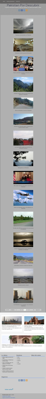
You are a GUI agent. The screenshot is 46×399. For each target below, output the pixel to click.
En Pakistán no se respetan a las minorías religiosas (23, 305)
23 (33, 309)
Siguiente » (38, 309)
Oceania (18, 363)
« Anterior (12, 309)
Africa (18, 357)
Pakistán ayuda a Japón (23, 285)
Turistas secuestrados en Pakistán (23, 35)
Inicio (4, 1)
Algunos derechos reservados (8, 397)
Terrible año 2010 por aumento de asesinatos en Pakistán (23, 229)
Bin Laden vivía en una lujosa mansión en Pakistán (23, 186)
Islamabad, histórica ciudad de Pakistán (23, 265)
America (18, 360)
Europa (18, 358)
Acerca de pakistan (10, 1)
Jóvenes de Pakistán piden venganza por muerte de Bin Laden (23, 127)
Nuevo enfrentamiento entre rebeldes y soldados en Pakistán (23, 249)
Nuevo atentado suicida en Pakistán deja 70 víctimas (23, 73)
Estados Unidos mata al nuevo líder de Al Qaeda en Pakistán (23, 94)
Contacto (18, 1)
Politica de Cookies (6, 396)
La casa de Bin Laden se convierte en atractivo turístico (23, 148)
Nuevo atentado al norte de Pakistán (23, 110)
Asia (18, 362)
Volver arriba (9, 389)
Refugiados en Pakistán (23, 167)
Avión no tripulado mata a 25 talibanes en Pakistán (23, 208)
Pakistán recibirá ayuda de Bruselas (23, 53)
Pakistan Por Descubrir (23, 5)
